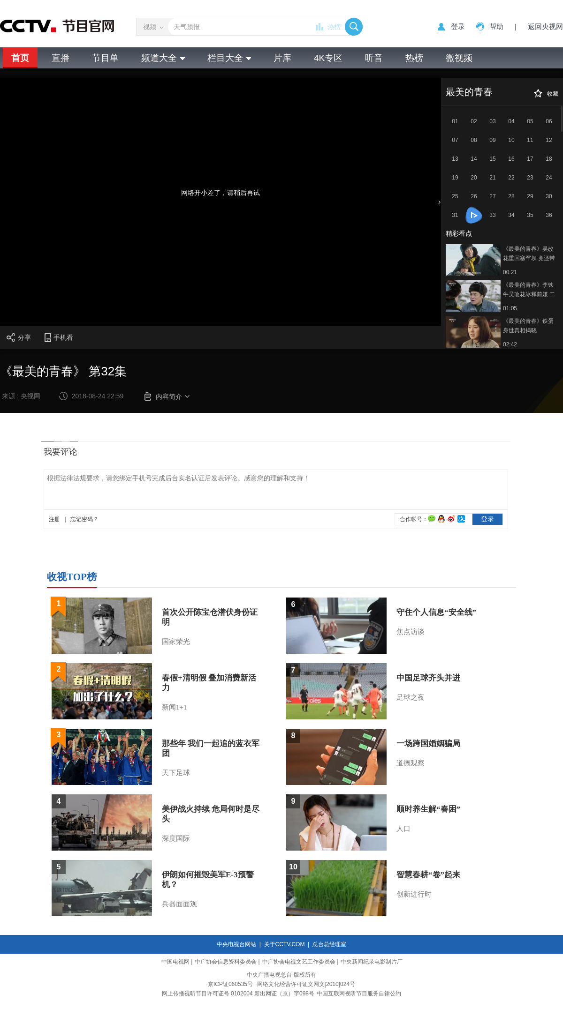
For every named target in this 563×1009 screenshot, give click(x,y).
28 (511, 196)
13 (455, 159)
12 (549, 140)
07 (455, 140)
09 (492, 140)
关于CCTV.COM (284, 944)
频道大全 (163, 58)
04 (511, 121)
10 (511, 140)
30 (549, 196)
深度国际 (176, 838)
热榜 (334, 26)
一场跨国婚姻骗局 (428, 743)
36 (549, 215)
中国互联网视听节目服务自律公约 (359, 993)
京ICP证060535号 (230, 984)
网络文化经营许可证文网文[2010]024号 (306, 984)
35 (530, 215)
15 (492, 159)
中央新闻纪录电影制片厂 (372, 961)
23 (530, 177)
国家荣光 (176, 641)
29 (530, 196)
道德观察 (410, 763)
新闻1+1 (174, 707)
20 (474, 177)
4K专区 (328, 58)
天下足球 (176, 773)
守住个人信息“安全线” (436, 612)
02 (474, 121)
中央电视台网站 (236, 944)
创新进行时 (414, 894)
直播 (60, 58)
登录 (458, 26)
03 (492, 121)
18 (549, 159)
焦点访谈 (410, 631)
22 (511, 177)
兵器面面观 (179, 904)
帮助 (496, 26)
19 (455, 177)
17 (530, 159)
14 (474, 159)
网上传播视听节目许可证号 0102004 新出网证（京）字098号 (238, 993)
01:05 (510, 308)
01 (455, 121)
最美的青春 (469, 92)
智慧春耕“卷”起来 (428, 874)
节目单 (105, 58)
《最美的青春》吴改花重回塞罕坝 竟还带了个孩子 (529, 254)
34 (511, 215)
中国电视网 (175, 961)
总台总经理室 (329, 944)
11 (530, 140)
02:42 (510, 344)
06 (549, 121)
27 (492, 196)
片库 (282, 58)
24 (549, 177)
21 (492, 177)
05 (530, 121)
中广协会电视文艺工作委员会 (298, 961)
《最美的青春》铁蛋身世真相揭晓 (528, 326)
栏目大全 (229, 58)
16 (511, 159)
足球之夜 (410, 697)
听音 (374, 58)
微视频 (459, 58)
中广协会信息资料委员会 (226, 961)
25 (455, 196)
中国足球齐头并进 (428, 677)
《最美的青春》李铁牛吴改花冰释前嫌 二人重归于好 (529, 290)
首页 (20, 58)
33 (492, 215)
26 (474, 196)
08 (474, 140)
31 (455, 215)
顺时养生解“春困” (428, 809)
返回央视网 (545, 26)
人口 (403, 828)
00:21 (510, 272)
